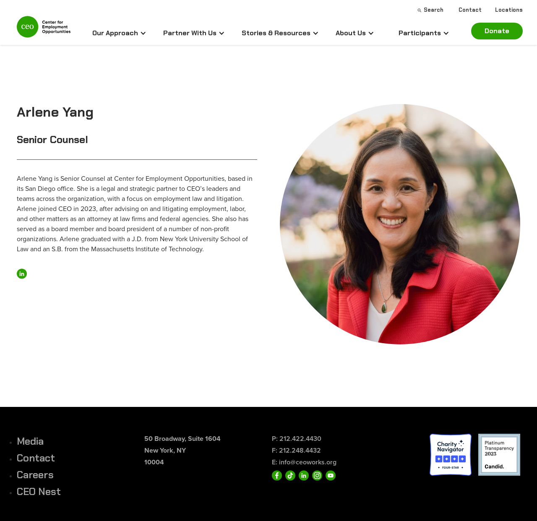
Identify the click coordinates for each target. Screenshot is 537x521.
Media (30, 441)
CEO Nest (39, 491)
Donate (497, 30)
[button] (119, 33)
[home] (43, 30)
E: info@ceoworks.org (304, 462)
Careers (35, 474)
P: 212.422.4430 (296, 438)
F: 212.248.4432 (296, 450)
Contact (36, 457)
